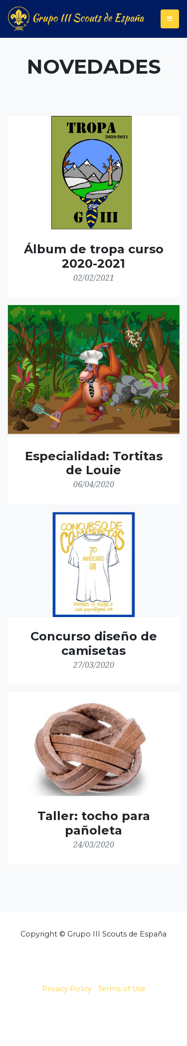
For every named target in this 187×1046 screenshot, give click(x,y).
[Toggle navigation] (170, 18)
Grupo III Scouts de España (76, 18)
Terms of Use (122, 988)
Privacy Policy (67, 988)
